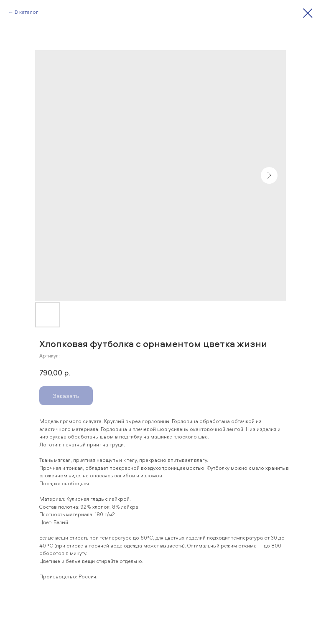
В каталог (26, 11)
